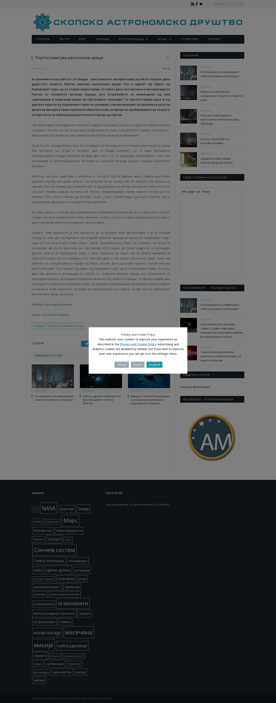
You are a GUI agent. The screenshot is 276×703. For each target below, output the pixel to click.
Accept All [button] (154, 364)
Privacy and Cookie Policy (138, 344)
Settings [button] (122, 364)
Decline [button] (137, 364)
